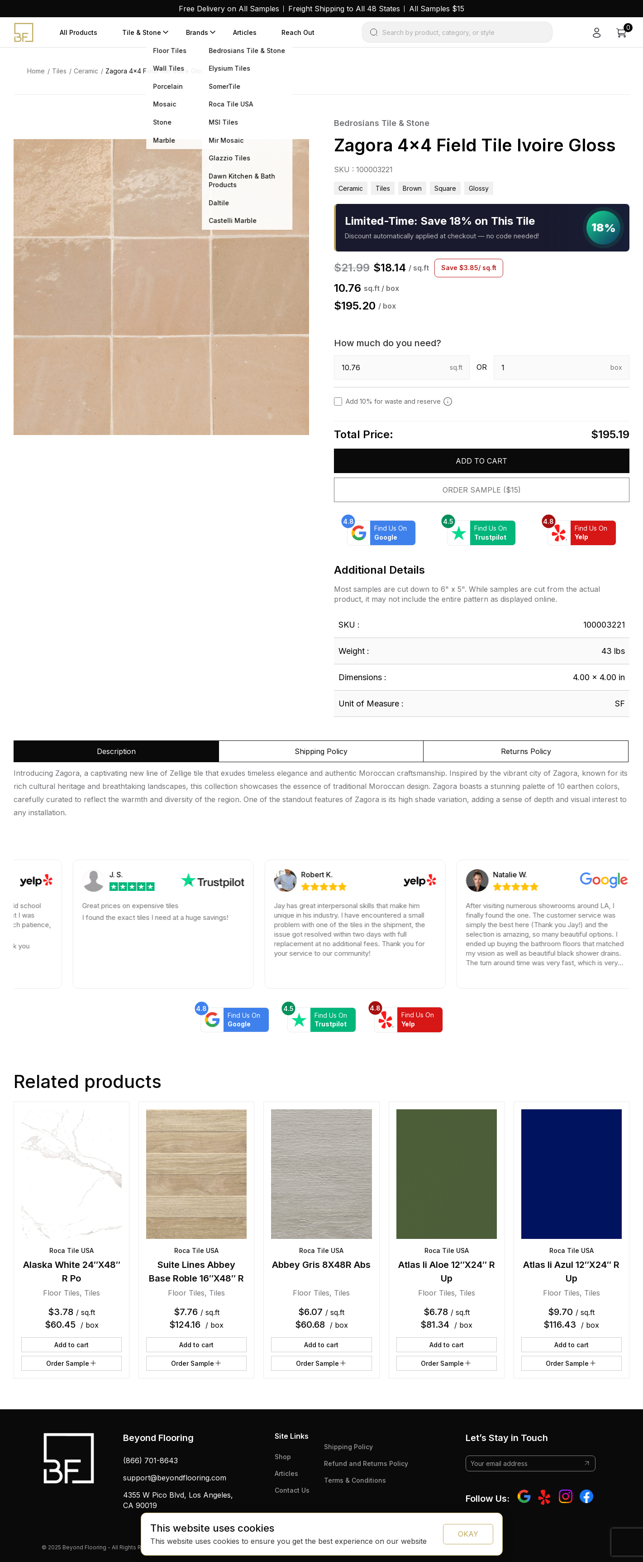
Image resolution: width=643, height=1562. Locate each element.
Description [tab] (116, 751)
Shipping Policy (348, 1447)
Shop (283, 1456)
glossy (479, 188)
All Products (78, 32)
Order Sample (71, 1363)
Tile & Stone (141, 32)
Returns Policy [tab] (526, 751)
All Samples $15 (436, 8)
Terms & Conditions (355, 1480)
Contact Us (292, 1490)
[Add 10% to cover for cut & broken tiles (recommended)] (447, 401)
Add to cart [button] (71, 1345)
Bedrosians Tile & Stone (381, 123)
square (445, 188)
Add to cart (481, 460)
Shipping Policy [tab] (321, 751)
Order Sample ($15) (482, 489)
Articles (245, 32)
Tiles (59, 71)
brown (412, 188)
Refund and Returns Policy (366, 1463)
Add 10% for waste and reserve (399, 401)
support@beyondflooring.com (174, 1477)
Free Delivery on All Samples (229, 8)
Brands (197, 32)
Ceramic (86, 71)
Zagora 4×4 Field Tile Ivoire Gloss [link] (156, 71)
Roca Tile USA (71, 1250)
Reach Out (297, 32)
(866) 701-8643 (150, 1460)
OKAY (468, 1533)
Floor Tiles (61, 1292)
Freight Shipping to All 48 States (344, 8)
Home (36, 71)
